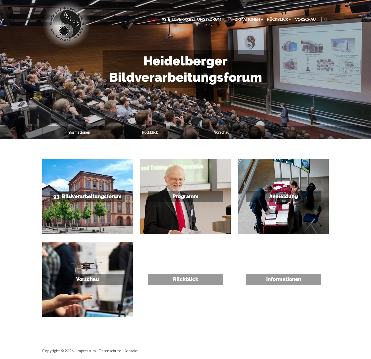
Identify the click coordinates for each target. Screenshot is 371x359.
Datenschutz (110, 350)
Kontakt (130, 350)
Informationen (78, 132)
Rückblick (150, 132)
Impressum (86, 350)
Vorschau (221, 132)
